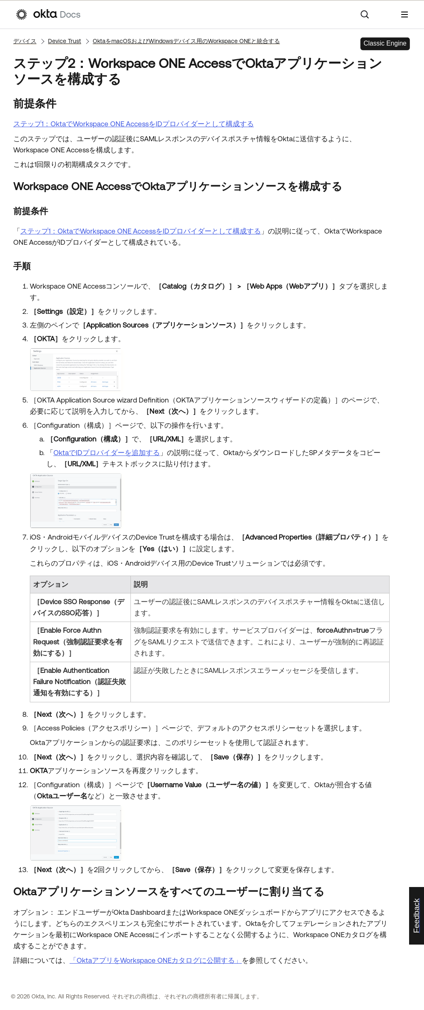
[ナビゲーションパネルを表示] (404, 14)
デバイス (24, 41)
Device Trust (64, 41)
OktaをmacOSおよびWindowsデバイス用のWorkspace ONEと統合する (186, 41)
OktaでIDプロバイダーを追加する (106, 452)
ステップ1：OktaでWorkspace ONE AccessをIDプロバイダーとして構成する (133, 124)
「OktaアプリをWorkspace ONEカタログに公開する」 (156, 960)
